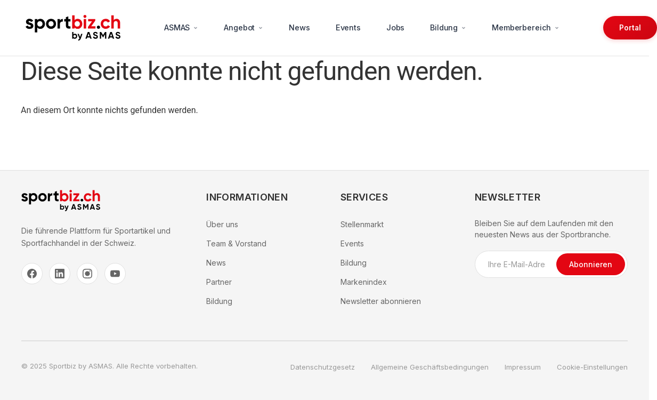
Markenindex (363, 281)
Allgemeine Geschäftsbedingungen (430, 367)
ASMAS (181, 27)
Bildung (448, 27)
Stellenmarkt (362, 224)
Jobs (395, 27)
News (299, 27)
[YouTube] (115, 273)
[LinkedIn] (59, 273)
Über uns (222, 224)
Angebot (243, 27)
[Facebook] (32, 273)
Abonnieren (590, 264)
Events (348, 27)
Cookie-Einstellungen (592, 367)
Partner (219, 281)
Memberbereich (525, 27)
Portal (629, 27)
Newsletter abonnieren (380, 301)
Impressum (523, 367)
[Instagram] (87, 273)
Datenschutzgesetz (322, 367)
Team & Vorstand (236, 243)
